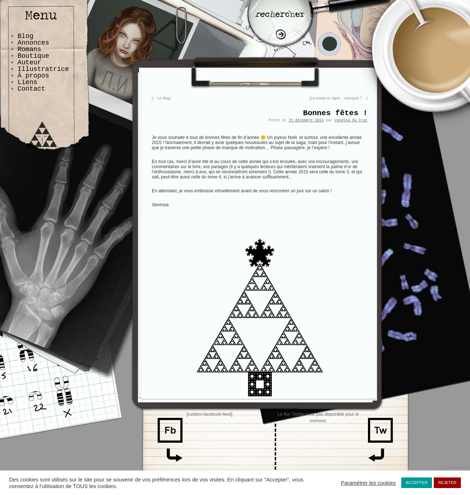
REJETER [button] (447, 482)
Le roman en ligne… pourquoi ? (338, 98)
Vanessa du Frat (351, 120)
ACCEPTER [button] (417, 482)
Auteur (29, 62)
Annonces (33, 42)
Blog (25, 36)
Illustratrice (43, 69)
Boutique (33, 56)
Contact (31, 88)
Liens (27, 82)
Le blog (161, 98)
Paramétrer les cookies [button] (368, 483)
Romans (29, 49)
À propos (33, 75)
